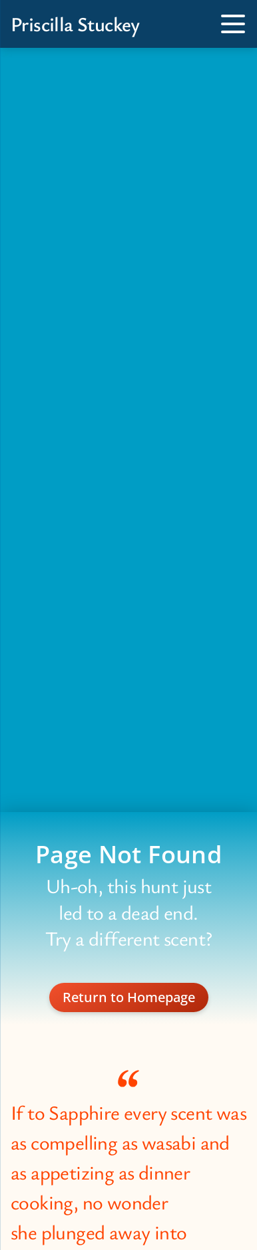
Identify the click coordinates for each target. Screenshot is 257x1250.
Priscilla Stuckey (75, 24)
